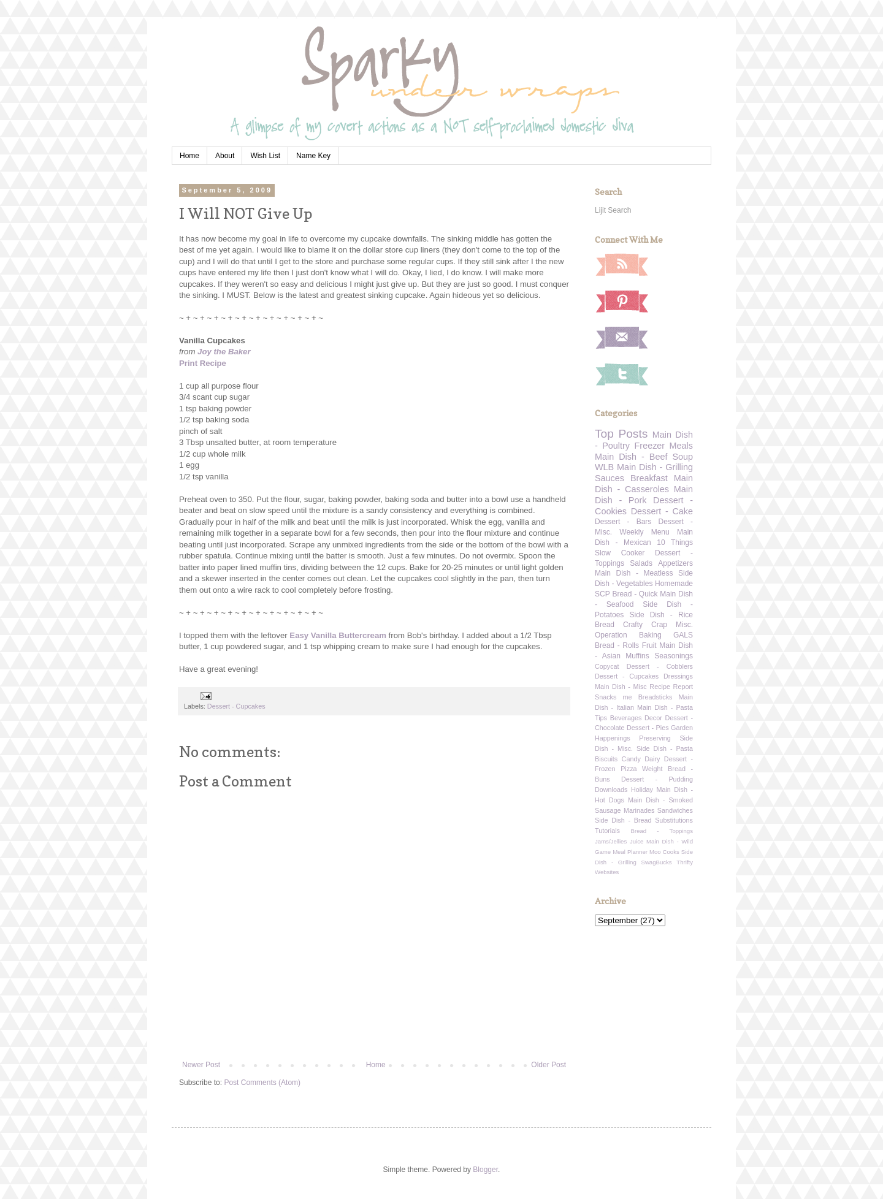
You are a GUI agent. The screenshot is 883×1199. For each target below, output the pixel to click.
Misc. (684, 624)
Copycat (607, 666)
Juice (636, 841)
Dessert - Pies (648, 727)
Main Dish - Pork (644, 494)
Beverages (626, 717)
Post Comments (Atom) (262, 1082)
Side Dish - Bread (623, 820)
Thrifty (684, 862)
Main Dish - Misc (621, 686)
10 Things (675, 542)
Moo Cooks (664, 851)
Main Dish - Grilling (655, 467)
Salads (641, 563)
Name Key (313, 155)
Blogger (485, 1169)
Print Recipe (202, 363)
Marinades (639, 810)
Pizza (628, 768)
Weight (652, 768)
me (627, 697)
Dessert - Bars (623, 521)
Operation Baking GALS (644, 635)
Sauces (609, 478)
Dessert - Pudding (657, 779)
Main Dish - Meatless (634, 573)
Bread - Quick (634, 594)
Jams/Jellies (611, 841)
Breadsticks (655, 697)
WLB (604, 467)
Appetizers (675, 563)
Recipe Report (671, 686)
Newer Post (201, 1064)
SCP (602, 594)
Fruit (649, 645)
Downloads (611, 789)
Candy (631, 759)
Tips (601, 717)
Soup (682, 457)
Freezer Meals (664, 446)
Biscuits (606, 759)
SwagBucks (656, 862)
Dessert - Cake (662, 511)
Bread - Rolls (617, 645)
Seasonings (673, 656)
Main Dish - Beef (631, 457)
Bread (604, 624)
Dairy (652, 759)
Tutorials (607, 830)
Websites (607, 872)
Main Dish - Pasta (665, 707)
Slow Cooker (619, 553)
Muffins (637, 656)
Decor (653, 717)
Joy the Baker (224, 351)
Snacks (605, 697)
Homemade (674, 583)
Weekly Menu (644, 532)
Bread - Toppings (662, 831)
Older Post (548, 1064)
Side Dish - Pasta (664, 748)
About (224, 155)
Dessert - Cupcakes (236, 706)
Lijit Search (613, 210)
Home (189, 155)
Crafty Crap (645, 624)
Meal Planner (630, 851)
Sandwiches (675, 810)
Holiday (642, 789)
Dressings (678, 676)
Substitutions (674, 820)
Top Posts (621, 433)
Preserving (655, 738)
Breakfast (649, 478)
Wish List (265, 155)
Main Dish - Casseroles (644, 483)
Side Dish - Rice (661, 615)
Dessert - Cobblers (660, 666)
